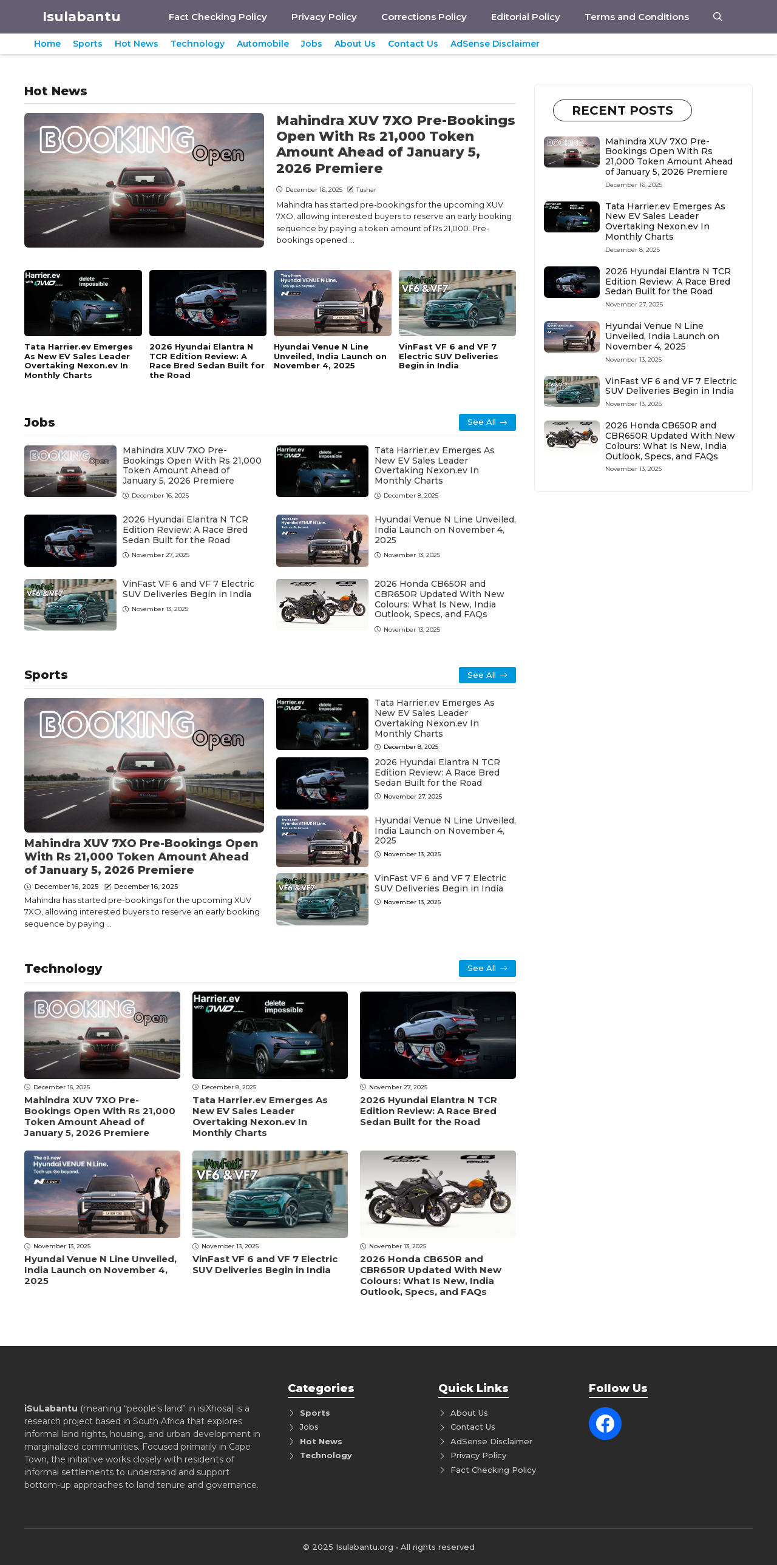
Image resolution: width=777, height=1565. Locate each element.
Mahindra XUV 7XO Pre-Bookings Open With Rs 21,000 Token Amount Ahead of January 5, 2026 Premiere (395, 144)
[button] (718, 16)
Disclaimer (511, 1441)
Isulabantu (81, 16)
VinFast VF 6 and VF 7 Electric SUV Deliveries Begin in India (448, 356)
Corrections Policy (424, 16)
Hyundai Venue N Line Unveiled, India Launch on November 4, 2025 (330, 356)
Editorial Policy (525, 16)
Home (47, 43)
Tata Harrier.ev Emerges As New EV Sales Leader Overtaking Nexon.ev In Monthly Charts (78, 361)
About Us (355, 43)
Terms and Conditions (637, 16)
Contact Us (413, 43)
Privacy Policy (324, 16)
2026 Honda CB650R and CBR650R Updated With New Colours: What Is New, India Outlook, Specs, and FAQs (439, 599)
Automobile (263, 43)
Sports (88, 43)
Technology (198, 43)
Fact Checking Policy (218, 16)
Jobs (311, 43)
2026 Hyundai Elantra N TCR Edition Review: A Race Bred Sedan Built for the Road (207, 361)
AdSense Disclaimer (495, 43)
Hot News (136, 43)
